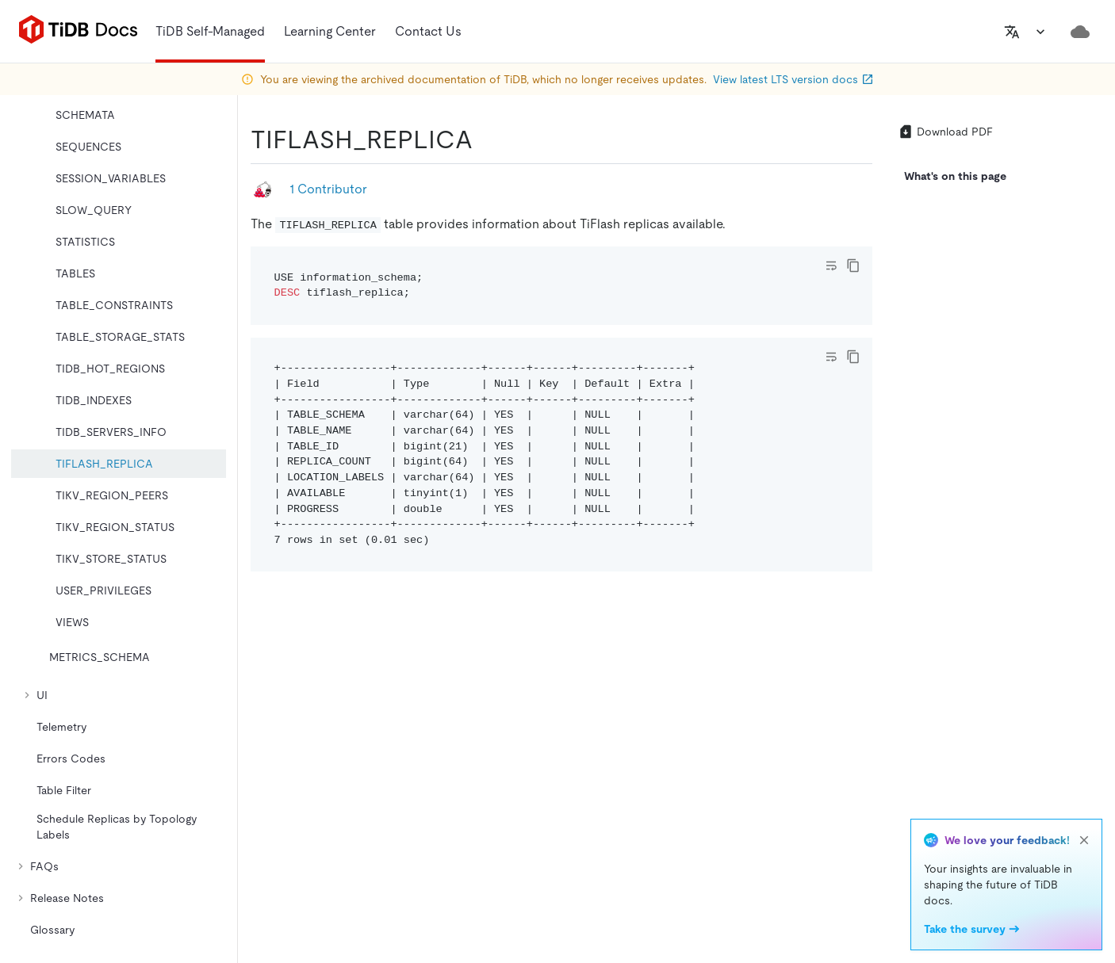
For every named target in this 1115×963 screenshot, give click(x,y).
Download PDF (945, 131)
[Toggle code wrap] (831, 265)
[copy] (853, 265)
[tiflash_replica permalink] (485, 139)
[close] (1084, 840)
